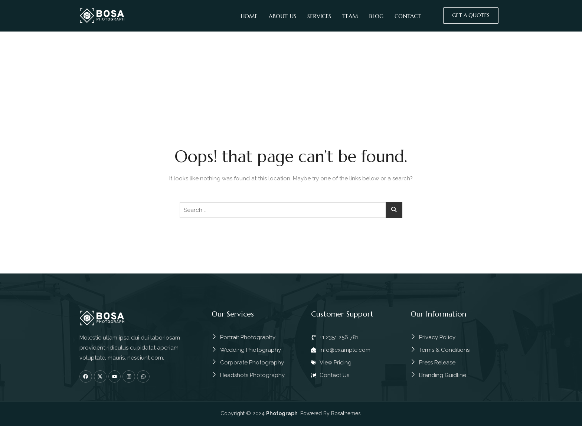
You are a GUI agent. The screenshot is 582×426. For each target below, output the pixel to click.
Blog (376, 16)
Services (319, 16)
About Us (282, 16)
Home (249, 16)
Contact (408, 16)
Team (350, 16)
